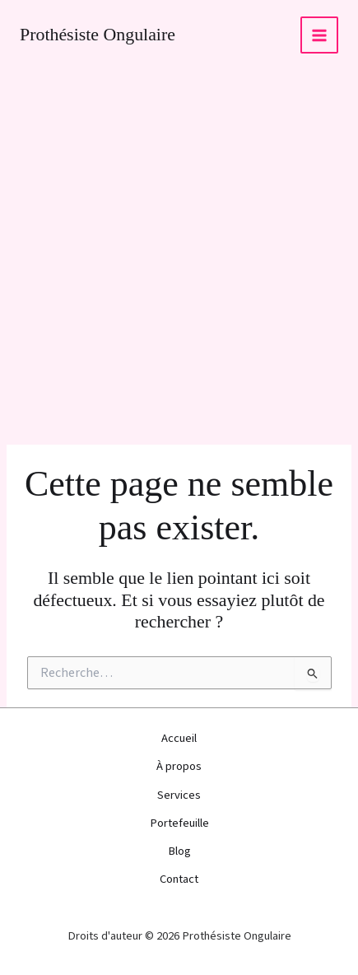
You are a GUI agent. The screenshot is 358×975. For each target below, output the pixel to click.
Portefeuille (179, 823)
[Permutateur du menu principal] (319, 35)
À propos (179, 766)
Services (179, 795)
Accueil (179, 738)
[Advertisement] (179, 257)
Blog (179, 851)
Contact (179, 879)
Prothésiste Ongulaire (97, 34)
